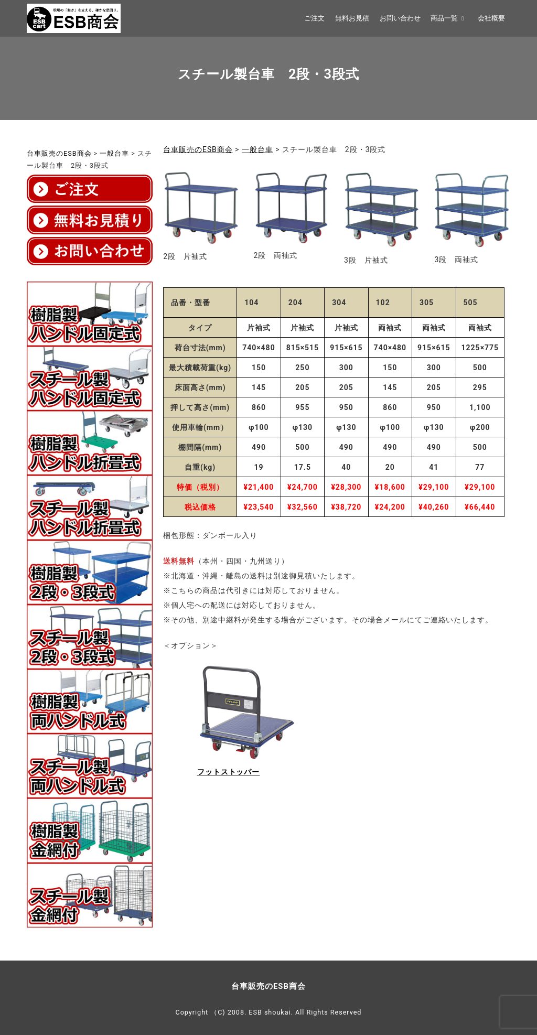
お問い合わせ (400, 18)
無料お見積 (352, 18)
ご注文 (314, 18)
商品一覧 (449, 18)
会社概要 (491, 18)
